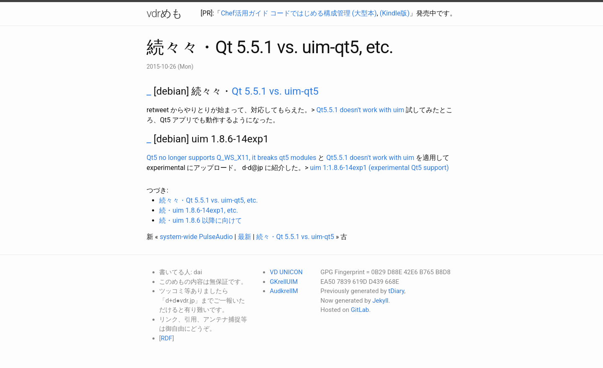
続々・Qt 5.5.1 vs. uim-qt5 (295, 237)
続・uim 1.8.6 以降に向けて (200, 220)
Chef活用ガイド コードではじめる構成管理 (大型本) (298, 13)
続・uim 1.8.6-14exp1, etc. (198, 210)
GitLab (360, 310)
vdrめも (164, 13)
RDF (166, 338)
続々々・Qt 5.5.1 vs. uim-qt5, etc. (208, 200)
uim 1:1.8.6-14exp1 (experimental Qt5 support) (379, 168)
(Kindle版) (395, 13)
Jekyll (380, 300)
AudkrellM (284, 291)
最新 (244, 237)
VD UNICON (286, 272)
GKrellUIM (284, 282)
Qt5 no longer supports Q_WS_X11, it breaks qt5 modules (231, 158)
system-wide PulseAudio (196, 237)
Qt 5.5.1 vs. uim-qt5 (275, 91)
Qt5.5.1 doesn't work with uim (361, 110)
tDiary (396, 291)
